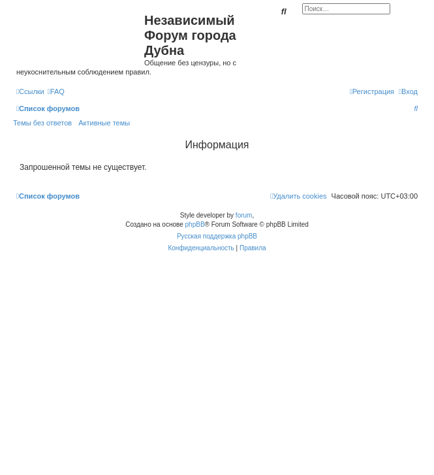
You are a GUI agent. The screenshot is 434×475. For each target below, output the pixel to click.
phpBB (195, 224)
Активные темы (104, 123)
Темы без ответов (42, 123)
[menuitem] (56, 91)
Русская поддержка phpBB (217, 236)
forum (244, 215)
